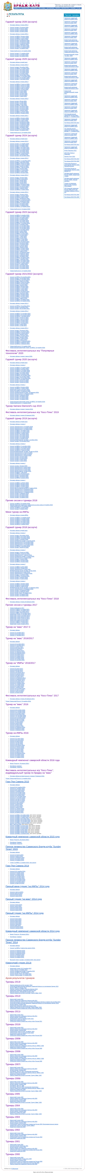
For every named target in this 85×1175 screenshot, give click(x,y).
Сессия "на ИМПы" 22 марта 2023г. (19, 248)
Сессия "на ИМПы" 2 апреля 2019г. (19, 482)
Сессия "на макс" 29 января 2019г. (19, 494)
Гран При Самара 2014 (17, 865)
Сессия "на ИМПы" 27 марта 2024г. (19, 189)
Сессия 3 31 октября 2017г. (17, 632)
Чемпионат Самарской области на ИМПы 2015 (71, 103)
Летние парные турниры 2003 (18, 1122)
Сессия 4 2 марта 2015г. (16, 856)
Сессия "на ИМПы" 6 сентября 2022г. (20, 279)
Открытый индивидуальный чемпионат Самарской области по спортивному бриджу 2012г (34, 1003)
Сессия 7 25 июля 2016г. (16, 722)
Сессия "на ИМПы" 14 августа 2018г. (20, 553)
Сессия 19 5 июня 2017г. (16, 668)
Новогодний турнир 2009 (16, 1041)
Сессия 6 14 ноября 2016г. (17, 686)
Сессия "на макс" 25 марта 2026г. (19, 31)
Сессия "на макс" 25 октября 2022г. (19, 265)
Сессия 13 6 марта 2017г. (17, 676)
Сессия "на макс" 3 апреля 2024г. (19, 188)
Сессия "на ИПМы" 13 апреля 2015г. (20, 833)
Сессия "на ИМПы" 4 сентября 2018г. (20, 546)
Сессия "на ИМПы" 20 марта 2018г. (19, 583)
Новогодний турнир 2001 (16, 1144)
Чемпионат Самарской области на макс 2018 (70, 73)
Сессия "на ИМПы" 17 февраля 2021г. (20, 341)
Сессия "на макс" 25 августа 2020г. (19, 380)
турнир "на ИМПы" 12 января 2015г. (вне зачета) (23, 862)
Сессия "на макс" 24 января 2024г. (19, 203)
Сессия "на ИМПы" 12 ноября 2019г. (20, 432)
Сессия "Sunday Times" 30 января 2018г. (21, 593)
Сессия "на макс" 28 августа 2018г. (19, 547)
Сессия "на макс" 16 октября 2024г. (19, 151)
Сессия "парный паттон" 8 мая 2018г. (20, 572)
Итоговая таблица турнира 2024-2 (19, 175)
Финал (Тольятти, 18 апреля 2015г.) (19, 839)
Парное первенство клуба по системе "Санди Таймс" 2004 (26, 1114)
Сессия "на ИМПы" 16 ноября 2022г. (20, 261)
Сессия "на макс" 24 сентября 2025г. (20, 75)
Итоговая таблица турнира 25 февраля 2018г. (22, 601)
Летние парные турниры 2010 (18, 1030)
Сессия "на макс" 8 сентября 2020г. (19, 379)
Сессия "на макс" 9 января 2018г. (19, 508)
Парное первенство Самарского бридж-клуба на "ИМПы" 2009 (27, 1045)
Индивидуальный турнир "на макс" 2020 (71, 55)
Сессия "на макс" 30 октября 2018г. (19, 535)
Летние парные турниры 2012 (18, 1004)
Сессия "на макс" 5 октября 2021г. (19, 307)
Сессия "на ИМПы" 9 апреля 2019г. (19, 477)
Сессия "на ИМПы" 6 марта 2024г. (19, 197)
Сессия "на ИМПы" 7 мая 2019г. (18, 472)
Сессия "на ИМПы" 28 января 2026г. (20, 45)
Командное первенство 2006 (18, 1089)
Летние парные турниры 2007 (18, 1070)
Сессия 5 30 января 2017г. (17, 654)
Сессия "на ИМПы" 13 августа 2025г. (20, 87)
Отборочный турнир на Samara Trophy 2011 (22, 1018)
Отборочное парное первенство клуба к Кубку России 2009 (26, 1048)
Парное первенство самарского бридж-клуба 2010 (23, 1028)
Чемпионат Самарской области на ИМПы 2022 (71, 44)
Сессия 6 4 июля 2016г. (16, 723)
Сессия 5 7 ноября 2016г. (17, 687)
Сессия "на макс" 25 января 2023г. (19, 256)
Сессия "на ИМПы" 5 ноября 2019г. (19, 433)
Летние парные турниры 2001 (18, 1147)
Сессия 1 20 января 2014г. (17, 957)
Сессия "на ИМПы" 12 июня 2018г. (19, 507)
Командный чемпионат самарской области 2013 (23, 990)
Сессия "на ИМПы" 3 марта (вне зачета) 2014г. (22, 948)
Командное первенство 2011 (18, 1020)
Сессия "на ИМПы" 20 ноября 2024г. (20, 147)
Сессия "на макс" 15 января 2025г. (19, 130)
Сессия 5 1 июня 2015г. (16, 807)
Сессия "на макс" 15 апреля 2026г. (19, 27)
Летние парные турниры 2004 (18, 1111)
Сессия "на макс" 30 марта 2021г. (19, 334)
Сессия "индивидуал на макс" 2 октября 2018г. (22, 540)
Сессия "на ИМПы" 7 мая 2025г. (18, 105)
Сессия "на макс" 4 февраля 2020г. (19, 395)
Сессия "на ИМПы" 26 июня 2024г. (19, 172)
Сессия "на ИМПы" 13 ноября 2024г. (20, 149)
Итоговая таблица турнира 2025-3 (19, 81)
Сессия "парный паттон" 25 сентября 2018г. (22, 542)
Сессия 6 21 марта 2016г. (17, 750)
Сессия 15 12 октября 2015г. (17, 793)
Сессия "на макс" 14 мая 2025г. (18, 103)
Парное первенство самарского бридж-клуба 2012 (23, 1000)
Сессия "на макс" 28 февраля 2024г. (20, 198)
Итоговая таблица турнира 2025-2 (19, 98)
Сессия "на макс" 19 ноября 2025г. (19, 67)
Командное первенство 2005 (18, 1101)
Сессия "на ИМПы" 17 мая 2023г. (19, 239)
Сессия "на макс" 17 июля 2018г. (19, 559)
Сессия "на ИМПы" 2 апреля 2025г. (19, 111)
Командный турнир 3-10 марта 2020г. (20, 389)
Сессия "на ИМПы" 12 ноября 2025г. (20, 68)
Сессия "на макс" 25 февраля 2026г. (20, 40)
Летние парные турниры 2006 (18, 1084)
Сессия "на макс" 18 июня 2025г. (19, 94)
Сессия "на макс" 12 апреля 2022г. (19, 293)
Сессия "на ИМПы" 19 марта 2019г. (19, 485)
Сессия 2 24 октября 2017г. (17, 634)
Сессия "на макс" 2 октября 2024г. (19, 154)
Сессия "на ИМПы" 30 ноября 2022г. (20, 260)
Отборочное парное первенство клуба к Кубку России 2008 (26, 1061)
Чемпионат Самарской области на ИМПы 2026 (71, 18)
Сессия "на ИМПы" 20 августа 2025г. (20, 85)
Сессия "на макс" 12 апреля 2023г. (19, 244)
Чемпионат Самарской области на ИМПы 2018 (71, 69)
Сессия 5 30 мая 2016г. (16, 724)
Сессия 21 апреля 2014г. (16, 928)
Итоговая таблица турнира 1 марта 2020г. (21, 356)
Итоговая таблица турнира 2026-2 (19, 25)
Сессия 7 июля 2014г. (16, 906)
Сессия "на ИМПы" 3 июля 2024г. (19, 171)
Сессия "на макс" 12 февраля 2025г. (20, 124)
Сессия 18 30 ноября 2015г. (17, 790)
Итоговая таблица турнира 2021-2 (19, 311)
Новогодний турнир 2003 (16, 1120)
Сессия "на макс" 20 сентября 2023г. (20, 227)
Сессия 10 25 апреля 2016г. (17, 745)
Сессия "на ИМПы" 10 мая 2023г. (19, 240)
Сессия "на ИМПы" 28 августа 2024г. (20, 163)
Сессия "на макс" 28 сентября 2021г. (20, 308)
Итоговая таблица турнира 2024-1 (19, 192)
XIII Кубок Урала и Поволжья (69, 153)
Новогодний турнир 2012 (16, 999)
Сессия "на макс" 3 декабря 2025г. (19, 54)
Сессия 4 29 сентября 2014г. (17, 879)
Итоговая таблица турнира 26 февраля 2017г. (22, 698)
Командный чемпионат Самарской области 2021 (71, 51)
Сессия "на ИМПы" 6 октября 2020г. (19, 374)
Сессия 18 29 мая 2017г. (16, 670)
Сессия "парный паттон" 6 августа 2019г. (21, 454)
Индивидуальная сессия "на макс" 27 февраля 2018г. (24, 587)
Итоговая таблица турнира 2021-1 (19, 328)
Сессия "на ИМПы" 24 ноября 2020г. (20, 367)
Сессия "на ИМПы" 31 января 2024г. (20, 202)
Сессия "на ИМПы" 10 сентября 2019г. (20, 447)
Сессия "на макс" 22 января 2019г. (19, 496)
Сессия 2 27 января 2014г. (17, 956)
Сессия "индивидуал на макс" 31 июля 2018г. (22, 556)
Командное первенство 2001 (18, 1151)
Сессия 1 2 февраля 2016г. (17, 730)
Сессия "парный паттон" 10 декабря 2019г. (21, 426)
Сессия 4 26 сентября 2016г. (17, 688)
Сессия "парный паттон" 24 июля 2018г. (20, 557)
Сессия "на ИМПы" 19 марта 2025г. (19, 118)
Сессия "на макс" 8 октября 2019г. (19, 438)
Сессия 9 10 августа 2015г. (17, 801)
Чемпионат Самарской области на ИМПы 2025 (71, 26)
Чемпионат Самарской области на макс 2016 (70, 100)
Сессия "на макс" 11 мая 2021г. (18, 325)
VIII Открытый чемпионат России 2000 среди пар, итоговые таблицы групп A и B (71, 190)
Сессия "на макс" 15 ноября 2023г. (19, 217)
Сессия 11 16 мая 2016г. (16, 744)
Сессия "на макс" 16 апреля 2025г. (19, 109)
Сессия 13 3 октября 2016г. (17, 714)
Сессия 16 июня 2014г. (16, 910)
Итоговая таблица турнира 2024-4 (19, 141)
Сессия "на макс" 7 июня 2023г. (18, 236)
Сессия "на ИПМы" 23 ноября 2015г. (20, 815)
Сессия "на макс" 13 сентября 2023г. (20, 228)
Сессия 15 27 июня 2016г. (17, 738)
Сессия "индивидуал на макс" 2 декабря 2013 (22, 971)
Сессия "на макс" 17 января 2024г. (19, 205)
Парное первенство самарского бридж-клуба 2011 (23, 1016)
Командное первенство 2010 (18, 1034)
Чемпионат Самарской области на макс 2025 (70, 22)
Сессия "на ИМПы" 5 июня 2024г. (19, 179)
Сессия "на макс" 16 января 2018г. (19, 595)
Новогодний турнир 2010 (16, 1027)
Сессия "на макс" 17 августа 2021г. (19, 319)
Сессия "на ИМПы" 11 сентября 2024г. (20, 160)
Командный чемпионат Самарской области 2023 (71, 40)
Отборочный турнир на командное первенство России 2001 (26, 1149)
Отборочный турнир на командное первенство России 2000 (26, 1161)
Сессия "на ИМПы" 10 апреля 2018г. (20, 576)
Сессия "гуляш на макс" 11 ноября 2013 (21, 975)
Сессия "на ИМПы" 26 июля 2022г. (19, 283)
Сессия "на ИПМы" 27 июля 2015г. (19, 825)
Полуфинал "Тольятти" (16, 767)
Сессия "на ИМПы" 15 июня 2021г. (19, 322)
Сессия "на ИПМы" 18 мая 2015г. (19, 832)
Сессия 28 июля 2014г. (16, 894)
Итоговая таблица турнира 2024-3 (19, 158)
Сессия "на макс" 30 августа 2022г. (19, 281)
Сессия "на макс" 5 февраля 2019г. (19, 493)
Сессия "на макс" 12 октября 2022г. (19, 268)
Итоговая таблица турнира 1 (17, 384)
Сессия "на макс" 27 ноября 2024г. (19, 146)
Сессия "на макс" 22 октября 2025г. (19, 71)
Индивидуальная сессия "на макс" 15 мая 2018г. (23, 570)
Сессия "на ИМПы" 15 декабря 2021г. (20, 300)
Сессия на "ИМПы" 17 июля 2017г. (19, 622)
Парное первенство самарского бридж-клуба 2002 (23, 1134)
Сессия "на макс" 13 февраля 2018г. (20, 590)
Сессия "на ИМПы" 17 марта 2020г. (19, 388)
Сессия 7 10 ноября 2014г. (17, 875)
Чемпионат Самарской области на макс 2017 (70, 84)
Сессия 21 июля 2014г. (16, 896)
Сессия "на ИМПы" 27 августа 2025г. (20, 84)
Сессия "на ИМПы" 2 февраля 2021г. (20, 343)
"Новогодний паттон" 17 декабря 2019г (20, 403)
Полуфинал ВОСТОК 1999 (71, 197)
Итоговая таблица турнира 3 (17, 443)
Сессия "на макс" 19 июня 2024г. (19, 177)
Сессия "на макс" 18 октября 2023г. (19, 221)
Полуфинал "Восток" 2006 (17, 1085)
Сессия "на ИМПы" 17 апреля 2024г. (20, 185)
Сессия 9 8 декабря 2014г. (17, 872)
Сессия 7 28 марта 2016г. (17, 749)
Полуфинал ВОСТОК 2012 (71, 144)
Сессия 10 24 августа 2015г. (17, 800)
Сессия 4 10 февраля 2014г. (17, 953)
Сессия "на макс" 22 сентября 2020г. (20, 377)
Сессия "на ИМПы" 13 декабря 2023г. (20, 206)
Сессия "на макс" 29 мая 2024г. (18, 180)
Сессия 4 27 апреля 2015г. (17, 808)
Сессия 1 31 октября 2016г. (17, 660)
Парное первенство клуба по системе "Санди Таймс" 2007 (26, 1075)
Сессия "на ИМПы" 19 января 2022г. (20, 299)
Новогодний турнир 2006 (16, 1081)
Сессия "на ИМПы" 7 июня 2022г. (19, 289)
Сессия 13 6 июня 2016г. (16, 741)
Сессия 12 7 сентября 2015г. (17, 797)
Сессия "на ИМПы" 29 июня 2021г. (19, 320)
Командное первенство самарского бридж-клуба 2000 (24, 1162)
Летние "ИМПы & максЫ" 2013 (18, 987)
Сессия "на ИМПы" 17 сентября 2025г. (20, 76)
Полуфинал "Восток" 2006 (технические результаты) (24, 1087)
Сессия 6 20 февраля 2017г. (17, 653)
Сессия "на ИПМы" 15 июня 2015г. (19, 828)
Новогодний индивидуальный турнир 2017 (71, 92)
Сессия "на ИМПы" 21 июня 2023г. (19, 233)
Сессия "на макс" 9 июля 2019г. (18, 459)
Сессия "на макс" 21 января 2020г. (19, 397)
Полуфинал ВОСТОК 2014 (71, 122)
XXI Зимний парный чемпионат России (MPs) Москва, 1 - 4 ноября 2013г (71, 130)
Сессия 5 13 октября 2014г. (17, 878)
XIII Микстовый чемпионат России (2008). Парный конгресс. (71, 180)
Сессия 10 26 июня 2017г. (17, 648)
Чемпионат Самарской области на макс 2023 (70, 36)
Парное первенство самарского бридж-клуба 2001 (23, 1148)
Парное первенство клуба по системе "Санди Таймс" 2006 (26, 1091)
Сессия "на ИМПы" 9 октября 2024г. (19, 153)
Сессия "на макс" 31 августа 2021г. (19, 317)
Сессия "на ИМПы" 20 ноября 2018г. (20, 521)
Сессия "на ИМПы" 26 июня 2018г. (19, 560)
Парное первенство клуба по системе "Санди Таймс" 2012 (26, 1007)
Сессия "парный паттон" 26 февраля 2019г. (21, 489)
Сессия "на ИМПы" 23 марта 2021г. (19, 335)
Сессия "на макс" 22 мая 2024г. (18, 181)
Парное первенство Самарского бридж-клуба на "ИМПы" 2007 (27, 1072)
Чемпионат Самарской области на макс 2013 (70, 134)
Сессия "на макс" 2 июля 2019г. (18, 460)
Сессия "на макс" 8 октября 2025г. (19, 73)
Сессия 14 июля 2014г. (16, 904)
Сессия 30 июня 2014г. (16, 907)
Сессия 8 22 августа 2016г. (17, 720)
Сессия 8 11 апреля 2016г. (17, 748)
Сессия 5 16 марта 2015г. (17, 854)
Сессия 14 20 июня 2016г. (17, 740)
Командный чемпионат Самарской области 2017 (71, 88)
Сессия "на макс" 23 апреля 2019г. (19, 475)
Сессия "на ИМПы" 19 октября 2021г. (20, 306)
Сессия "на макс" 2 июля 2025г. (18, 92)
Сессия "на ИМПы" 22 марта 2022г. (19, 295)
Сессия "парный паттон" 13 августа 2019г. (21, 452)
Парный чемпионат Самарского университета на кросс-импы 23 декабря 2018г (31, 504)
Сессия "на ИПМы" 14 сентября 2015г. (20, 821)
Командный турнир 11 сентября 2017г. (20, 614)
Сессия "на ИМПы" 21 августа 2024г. (20, 164)
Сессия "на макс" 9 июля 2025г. (18, 91)
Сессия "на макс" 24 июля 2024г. (19, 168)
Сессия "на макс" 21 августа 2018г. (19, 552)
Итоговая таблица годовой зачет (19, 62)
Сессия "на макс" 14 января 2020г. (19, 399)
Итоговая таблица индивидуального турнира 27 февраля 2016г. (27, 776)
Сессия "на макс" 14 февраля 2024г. (20, 201)
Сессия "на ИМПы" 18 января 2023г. (20, 257)
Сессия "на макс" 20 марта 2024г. (19, 194)
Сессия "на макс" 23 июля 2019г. (19, 456)
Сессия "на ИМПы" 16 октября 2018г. (20, 538)
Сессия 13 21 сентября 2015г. (18, 796)
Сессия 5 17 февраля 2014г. (17, 952)
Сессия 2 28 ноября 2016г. (17, 658)
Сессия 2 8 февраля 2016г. (17, 728)
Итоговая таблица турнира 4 (17, 424)
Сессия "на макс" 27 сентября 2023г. (20, 225)
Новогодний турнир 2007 (16, 1067)
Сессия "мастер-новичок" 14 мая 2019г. (20, 471)
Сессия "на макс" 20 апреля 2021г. (19, 330)
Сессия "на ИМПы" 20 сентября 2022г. (20, 277)
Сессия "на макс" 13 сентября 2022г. (20, 278)
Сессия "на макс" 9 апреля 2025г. (19, 110)
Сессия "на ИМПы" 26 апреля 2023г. (20, 241)
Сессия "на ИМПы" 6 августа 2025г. (19, 88)
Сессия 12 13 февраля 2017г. (18, 678)
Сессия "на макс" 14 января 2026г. (19, 48)
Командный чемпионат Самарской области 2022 (71, 47)
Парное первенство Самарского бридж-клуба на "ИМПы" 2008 (27, 1058)
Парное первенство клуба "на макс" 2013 (21, 985)
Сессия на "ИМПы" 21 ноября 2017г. (20, 609)
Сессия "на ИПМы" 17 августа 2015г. (20, 823)
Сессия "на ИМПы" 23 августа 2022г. (20, 282)
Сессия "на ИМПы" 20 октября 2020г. (20, 371)
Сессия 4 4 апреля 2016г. (17, 726)
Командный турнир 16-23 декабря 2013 (20, 968)
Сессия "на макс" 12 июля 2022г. (19, 285)
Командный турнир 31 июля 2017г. (19, 620)
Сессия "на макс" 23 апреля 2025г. (19, 107)
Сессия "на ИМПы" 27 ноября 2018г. (20, 520)
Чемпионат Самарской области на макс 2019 (70, 62)
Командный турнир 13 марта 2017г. (19, 624)
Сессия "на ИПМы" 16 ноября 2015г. (20, 816)
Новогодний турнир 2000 (16, 1157)
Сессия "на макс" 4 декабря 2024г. (19, 145)
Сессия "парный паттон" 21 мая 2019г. (20, 469)
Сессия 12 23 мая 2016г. (16, 742)
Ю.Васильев (14, 1168)
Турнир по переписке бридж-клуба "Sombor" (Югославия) (70, 185)
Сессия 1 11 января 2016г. (17, 757)
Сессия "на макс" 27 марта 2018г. (19, 578)
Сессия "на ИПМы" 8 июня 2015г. (19, 829)
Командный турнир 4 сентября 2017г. (20, 616)
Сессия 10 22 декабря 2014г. (17, 871)
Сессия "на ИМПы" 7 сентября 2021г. (20, 316)
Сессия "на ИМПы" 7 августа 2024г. (19, 167)
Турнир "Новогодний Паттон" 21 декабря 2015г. (18, 778)
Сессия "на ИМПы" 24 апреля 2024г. (20, 184)
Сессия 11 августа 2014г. (16, 892)
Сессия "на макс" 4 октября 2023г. (19, 224)
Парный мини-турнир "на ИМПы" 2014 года (27, 886)
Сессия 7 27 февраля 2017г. (17, 652)
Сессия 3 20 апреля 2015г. (17, 809)
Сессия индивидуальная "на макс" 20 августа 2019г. (24, 451)
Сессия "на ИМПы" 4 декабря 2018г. (20, 519)
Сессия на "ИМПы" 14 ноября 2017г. (20, 610)
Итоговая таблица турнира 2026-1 (19, 34)
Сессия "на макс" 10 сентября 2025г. (20, 77)
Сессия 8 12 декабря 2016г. (17, 683)
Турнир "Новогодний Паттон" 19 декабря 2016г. (18, 701)
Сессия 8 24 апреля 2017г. (17, 650)
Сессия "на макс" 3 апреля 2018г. (19, 577)
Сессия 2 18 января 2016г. (17, 755)
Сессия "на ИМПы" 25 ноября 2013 (19, 972)
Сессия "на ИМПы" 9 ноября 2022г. (19, 263)
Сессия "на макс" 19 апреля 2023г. (19, 243)
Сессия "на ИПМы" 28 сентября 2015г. (20, 820)
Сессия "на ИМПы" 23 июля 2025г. (19, 89)
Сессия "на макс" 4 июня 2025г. (18, 96)
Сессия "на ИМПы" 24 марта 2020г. (19, 387)
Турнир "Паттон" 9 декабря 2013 (18, 969)
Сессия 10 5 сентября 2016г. (17, 718)
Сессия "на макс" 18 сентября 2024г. (20, 155)
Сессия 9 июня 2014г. (16, 918)
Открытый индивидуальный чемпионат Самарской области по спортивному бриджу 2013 (34, 986)
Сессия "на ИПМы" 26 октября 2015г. (20, 819)
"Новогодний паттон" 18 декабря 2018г (20, 506)
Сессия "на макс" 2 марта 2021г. (18, 339)
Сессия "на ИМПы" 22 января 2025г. (20, 128)
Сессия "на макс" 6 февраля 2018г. (19, 591)
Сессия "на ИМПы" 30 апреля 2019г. (20, 473)
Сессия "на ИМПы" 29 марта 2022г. (19, 294)
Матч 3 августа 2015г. (16, 824)
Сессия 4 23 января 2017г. (17, 656)
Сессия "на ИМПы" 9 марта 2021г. (19, 338)
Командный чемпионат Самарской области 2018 (71, 77)
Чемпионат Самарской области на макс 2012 (70, 141)
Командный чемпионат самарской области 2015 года (33, 836)
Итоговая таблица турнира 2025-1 (19, 115)
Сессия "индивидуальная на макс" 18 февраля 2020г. (24, 392)
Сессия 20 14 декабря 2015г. (17, 787)
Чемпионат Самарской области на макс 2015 (70, 107)
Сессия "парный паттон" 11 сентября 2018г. (22, 544)
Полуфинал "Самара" (16, 766)
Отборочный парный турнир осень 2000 (21, 1158)
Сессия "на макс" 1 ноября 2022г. (19, 264)
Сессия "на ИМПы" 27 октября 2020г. (20, 370)
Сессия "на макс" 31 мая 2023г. (18, 237)
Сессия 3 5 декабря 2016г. (17, 657)
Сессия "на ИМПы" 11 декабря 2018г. (20, 517)
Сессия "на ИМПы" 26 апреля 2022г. (20, 291)
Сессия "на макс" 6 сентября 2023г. (19, 229)
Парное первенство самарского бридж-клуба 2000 (23, 1164)
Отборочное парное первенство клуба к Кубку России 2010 (26, 1035)
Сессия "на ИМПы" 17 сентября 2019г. (20, 446)
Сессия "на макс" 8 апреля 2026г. (19, 28)
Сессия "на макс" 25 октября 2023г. (19, 220)
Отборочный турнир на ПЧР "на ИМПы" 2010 (22, 1031)
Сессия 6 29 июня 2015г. (16, 805)
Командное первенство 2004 (18, 1112)
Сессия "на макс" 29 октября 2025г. (19, 70)
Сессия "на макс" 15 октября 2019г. (19, 437)
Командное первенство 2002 (18, 1138)
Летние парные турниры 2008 (18, 1057)
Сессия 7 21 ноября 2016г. (17, 684)
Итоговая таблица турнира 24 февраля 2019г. (22, 415)
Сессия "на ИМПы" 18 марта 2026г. (19, 36)
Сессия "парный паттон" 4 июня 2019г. (20, 467)
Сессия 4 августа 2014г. (16, 893)
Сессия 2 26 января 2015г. (17, 858)
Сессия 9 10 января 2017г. (17, 682)
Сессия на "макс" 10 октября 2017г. (19, 612)
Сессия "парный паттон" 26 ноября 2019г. (21, 429)
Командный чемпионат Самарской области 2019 (71, 66)
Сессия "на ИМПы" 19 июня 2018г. (19, 561)
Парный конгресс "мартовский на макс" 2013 (22, 991)
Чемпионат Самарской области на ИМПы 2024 (71, 33)
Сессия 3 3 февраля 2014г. (17, 954)
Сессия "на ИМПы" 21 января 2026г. (20, 47)
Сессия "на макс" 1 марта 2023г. (18, 251)
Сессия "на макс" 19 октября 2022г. (19, 267)
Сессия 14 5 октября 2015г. (17, 795)
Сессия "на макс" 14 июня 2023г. (19, 235)
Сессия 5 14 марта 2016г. (17, 751)
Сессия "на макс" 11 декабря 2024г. (19, 143)
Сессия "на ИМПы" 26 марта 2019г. (19, 484)
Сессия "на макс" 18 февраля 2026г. (20, 41)
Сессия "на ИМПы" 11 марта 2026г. (19, 37)
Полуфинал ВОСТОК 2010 (71, 158)
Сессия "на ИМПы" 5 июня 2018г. (19, 566)
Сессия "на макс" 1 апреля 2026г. (19, 30)
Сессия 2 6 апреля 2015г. (17, 811)
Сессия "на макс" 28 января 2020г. (19, 396)
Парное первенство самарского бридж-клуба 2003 (23, 1121)
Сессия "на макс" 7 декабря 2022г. (19, 259)
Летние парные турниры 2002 (18, 1135)
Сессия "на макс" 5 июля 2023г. (18, 231)
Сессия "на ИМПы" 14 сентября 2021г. (20, 315)
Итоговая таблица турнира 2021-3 (19, 303)
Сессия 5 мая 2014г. (15, 925)
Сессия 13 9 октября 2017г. (17, 644)
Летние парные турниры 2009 (18, 1044)
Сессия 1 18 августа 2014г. (17, 883)
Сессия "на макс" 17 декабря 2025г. (19, 53)
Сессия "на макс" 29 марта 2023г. (19, 247)
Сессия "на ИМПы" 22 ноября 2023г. (20, 216)
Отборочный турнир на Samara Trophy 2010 (22, 1032)
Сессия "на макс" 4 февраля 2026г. (19, 44)
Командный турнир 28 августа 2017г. (20, 617)
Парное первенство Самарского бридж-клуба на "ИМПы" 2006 (27, 1088)
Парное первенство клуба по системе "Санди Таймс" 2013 (26, 993)
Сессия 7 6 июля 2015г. (16, 804)
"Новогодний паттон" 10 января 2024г (20, 209)
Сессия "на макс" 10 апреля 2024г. (19, 187)
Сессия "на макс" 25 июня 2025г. (19, 93)
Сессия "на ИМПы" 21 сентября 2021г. (20, 313)
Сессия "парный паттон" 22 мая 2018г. (20, 569)
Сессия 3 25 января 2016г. (17, 754)
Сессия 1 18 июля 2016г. (16, 692)
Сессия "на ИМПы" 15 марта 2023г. (19, 249)
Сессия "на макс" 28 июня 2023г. (19, 232)
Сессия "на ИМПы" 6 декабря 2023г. (20, 215)
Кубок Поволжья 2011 (70, 150)
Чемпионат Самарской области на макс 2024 (70, 29)
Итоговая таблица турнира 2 (17, 365)
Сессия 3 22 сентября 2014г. (17, 880)
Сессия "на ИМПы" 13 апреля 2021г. (20, 331)
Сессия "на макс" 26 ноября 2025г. (19, 56)
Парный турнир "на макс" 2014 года (24, 899)
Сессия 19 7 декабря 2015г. (17, 788)
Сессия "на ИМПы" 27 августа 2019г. (20, 450)
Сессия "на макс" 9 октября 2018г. (19, 539)
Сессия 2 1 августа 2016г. (17, 691)
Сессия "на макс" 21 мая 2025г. (18, 102)
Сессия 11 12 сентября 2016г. (18, 716)
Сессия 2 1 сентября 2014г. (17, 882)
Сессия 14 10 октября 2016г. (17, 712)
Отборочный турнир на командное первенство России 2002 (26, 1137)
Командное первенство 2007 (18, 1074)
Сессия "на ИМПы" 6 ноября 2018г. (19, 524)
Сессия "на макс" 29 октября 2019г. (19, 434)
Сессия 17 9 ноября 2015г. (17, 791)
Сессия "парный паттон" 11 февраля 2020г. (21, 393)
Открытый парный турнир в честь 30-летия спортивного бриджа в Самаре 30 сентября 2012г (35, 1001)
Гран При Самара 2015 (17, 781)
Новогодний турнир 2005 (16, 1097)
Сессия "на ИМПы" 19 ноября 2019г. (20, 430)
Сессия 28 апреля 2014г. (16, 926)
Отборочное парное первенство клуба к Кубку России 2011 (26, 1021)
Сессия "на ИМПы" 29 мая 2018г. (19, 568)
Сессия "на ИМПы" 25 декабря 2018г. (20, 503)
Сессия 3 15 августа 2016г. (17, 690)
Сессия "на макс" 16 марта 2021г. (19, 337)
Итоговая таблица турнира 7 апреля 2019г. (21, 409)
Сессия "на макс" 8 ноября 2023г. (19, 219)
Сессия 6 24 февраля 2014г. (17, 950)
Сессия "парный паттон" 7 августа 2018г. (21, 555)
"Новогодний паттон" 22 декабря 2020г (20, 346)
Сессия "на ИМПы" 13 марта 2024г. (19, 195)
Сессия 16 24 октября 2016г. (17, 710)
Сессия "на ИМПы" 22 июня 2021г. (19, 321)
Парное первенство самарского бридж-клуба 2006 (23, 1083)
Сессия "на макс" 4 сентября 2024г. (19, 162)
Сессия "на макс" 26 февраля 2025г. (20, 122)
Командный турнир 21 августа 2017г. (20, 618)
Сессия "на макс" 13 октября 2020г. (19, 373)
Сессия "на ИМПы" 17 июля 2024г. (19, 170)
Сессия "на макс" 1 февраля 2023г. (19, 255)
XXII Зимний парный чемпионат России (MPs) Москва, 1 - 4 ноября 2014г (71, 115)
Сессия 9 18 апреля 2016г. (17, 746)
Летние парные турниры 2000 (18, 1160)
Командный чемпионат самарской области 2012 (23, 1005)
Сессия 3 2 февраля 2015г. (17, 857)
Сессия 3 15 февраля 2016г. (17, 727)
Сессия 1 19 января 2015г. (17, 860)
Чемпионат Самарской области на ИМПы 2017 (71, 80)
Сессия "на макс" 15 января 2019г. (19, 497)
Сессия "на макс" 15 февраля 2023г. (20, 252)
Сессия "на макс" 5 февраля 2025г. (19, 126)
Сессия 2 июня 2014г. (16, 920)
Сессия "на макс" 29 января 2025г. (19, 127)
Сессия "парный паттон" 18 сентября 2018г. (22, 543)
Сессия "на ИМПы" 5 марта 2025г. (19, 120)
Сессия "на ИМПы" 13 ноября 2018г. (20, 523)
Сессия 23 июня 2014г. (16, 908)
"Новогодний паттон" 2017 (17, 608)
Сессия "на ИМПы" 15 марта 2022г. (19, 297)
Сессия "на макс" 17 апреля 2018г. (19, 574)
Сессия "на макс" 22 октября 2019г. (19, 436)
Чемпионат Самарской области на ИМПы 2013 (71, 125)
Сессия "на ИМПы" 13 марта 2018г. (19, 585)
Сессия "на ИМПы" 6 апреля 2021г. (19, 333)
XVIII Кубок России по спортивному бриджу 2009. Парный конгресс (71, 165)
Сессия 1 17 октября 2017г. (17, 635)
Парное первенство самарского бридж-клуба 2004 (23, 1110)
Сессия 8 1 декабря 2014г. (17, 874)
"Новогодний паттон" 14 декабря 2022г (20, 270)
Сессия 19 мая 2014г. (15, 922)
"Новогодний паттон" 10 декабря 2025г (20, 51)
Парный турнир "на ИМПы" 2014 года (25, 913)
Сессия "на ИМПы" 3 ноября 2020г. (19, 369)
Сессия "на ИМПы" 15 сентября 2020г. (20, 378)
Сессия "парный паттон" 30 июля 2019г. (20, 455)
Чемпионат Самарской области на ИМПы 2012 (71, 138)
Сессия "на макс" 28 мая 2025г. (18, 101)
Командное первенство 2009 (18, 1047)
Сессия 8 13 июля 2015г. (16, 803)
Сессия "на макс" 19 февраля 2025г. (20, 123)
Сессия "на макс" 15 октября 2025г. (19, 72)
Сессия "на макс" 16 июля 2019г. (19, 458)
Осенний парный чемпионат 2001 (19, 1145)
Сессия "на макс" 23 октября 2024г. (19, 150)
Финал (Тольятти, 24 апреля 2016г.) (19, 763)
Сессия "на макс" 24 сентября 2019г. (20, 441)
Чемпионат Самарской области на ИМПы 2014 (71, 111)
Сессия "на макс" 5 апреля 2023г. (19, 245)
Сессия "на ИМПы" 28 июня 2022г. (19, 286)
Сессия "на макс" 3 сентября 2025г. (19, 79)
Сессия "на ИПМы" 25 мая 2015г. (19, 831)
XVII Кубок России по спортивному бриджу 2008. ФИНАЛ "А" (71, 170)
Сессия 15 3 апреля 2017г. (17, 674)
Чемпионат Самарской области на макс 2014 (70, 119)
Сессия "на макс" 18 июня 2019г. (19, 465)
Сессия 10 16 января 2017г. (17, 680)
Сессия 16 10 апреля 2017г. (17, 672)
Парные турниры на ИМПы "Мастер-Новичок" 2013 (24, 989)
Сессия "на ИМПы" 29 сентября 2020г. (20, 375)
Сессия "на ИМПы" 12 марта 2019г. (19, 486)
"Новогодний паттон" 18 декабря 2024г (20, 132)
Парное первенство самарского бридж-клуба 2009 (23, 1043)
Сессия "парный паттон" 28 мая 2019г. (20, 468)
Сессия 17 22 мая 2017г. (16, 671)
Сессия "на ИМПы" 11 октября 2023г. (20, 223)
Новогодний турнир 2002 (16, 1133)
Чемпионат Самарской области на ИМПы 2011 (71, 147)
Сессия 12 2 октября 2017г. (17, 645)
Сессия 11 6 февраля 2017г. (17, 679)
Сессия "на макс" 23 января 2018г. (19, 594)
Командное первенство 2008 (18, 1060)
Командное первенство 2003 (18, 1126)
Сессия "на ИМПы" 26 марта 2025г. (19, 113)
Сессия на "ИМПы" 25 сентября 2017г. (20, 613)
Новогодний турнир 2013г (18, 962)
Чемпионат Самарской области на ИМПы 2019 (71, 58)
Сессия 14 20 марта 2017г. (17, 675)
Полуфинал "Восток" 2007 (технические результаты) (24, 1071)
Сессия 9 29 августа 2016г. (17, 719)
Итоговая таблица (15, 630)
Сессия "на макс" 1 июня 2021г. (18, 324)
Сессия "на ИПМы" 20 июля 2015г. (19, 827)
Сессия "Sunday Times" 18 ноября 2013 (20, 973)
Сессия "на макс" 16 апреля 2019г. (19, 476)
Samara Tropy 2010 (69, 156)
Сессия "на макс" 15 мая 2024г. (18, 183)
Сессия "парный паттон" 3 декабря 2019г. (21, 428)
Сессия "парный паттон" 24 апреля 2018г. (21, 573)
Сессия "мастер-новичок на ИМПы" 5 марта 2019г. (23, 488)
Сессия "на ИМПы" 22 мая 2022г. (19, 290)
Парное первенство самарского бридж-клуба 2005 (23, 1098)
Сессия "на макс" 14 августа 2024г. (19, 166)
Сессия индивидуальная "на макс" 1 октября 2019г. (24, 440)
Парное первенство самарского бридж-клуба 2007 (23, 1068)
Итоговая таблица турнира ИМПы (19, 515)
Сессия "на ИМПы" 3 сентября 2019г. (20, 448)
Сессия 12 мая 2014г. (15, 924)
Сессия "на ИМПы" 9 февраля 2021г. (20, 342)
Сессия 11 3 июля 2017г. (16, 646)
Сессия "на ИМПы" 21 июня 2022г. (19, 287)
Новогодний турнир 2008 (16, 1054)
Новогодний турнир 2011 (16, 1014)
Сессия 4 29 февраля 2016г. (17, 753)
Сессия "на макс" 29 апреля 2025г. (19, 106)
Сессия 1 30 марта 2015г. (17, 812)
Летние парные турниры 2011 (18, 1017)
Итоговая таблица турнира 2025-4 (19, 64)
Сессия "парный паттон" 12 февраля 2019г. (21, 492)
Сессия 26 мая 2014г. (15, 921)
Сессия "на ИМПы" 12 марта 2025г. (19, 119)
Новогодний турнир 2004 (16, 1108)
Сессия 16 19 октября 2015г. (17, 792)
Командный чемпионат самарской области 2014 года (33, 931)
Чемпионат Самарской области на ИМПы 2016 (71, 96)
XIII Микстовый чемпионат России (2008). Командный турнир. (71, 175)
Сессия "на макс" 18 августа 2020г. (19, 382)
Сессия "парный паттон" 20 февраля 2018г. (21, 589)
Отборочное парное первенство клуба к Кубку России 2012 (26, 1008)
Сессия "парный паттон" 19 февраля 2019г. (21, 490)
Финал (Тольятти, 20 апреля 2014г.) (19, 934)
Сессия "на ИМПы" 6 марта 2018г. (19, 586)
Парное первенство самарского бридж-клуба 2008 (23, 1056)
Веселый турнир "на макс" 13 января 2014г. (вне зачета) (25, 959)
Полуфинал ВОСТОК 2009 (71, 161)
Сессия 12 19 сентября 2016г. (18, 715)
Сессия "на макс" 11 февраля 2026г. (20, 43)
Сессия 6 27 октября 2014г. (17, 876)
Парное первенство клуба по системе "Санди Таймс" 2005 (26, 1102)
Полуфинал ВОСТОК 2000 (71, 194)
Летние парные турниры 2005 (18, 1099)
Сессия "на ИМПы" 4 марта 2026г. (19, 39)
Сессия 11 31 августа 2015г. (17, 799)
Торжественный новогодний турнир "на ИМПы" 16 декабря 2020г (27, 347)
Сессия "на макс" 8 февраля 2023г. (19, 253)
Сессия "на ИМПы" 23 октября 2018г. (20, 536)
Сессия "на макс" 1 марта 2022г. (18, 298)
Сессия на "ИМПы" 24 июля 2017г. (19, 621)
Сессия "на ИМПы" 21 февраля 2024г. (20, 199)
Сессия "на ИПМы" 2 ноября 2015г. (19, 817)
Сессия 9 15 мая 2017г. (16, 649)
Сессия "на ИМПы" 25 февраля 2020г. (20, 391)
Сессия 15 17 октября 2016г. (17, 711)
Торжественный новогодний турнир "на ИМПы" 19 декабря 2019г (27, 401)
